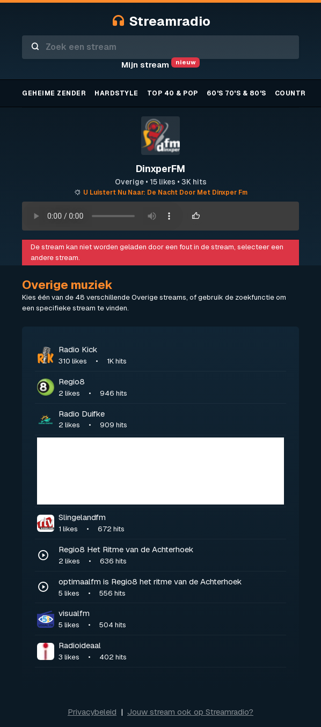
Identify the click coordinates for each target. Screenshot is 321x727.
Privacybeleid (92, 712)
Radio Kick (171, 355)
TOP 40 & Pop (172, 93)
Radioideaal (171, 651)
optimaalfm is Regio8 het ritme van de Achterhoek (171, 587)
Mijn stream (160, 65)
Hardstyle (116, 93)
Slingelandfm (171, 523)
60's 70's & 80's (236, 93)
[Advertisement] (160, 471)
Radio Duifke (171, 420)
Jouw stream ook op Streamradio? (190, 712)
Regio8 (171, 387)
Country (293, 93)
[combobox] (160, 47)
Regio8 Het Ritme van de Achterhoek (171, 555)
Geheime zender (54, 93)
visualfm (171, 619)
